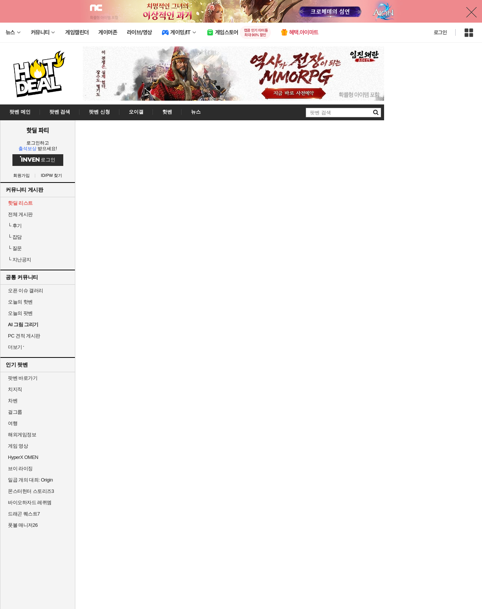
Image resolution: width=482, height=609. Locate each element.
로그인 (440, 32)
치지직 (15, 389)
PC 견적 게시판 (24, 335)
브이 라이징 (20, 468)
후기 (15, 225)
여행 (12, 423)
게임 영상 (18, 445)
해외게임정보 (22, 434)
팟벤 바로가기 (22, 378)
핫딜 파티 (37, 130)
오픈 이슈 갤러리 (25, 290)
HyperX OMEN (23, 457)
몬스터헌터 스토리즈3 (31, 491)
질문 (15, 248)
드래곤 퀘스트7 (24, 513)
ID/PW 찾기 (52, 175)
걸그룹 (15, 412)
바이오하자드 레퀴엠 (30, 502)
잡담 (15, 237)
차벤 (12, 400)
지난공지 (19, 259)
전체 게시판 (20, 214)
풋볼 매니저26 (23, 525)
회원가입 (21, 175)
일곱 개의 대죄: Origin (30, 479)
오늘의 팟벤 (20, 313)
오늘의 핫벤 (20, 301)
